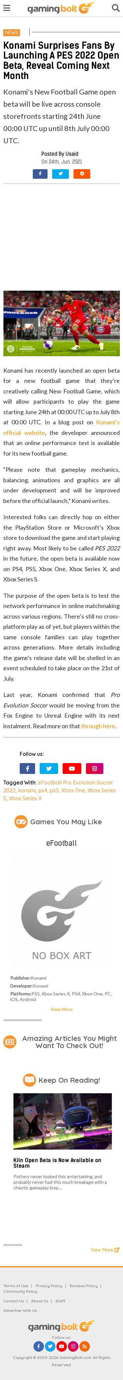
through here (98, 726)
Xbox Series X (25, 798)
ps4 (42, 790)
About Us (39, 1300)
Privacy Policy (49, 1285)
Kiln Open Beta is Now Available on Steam (57, 1163)
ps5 (54, 790)
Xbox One (73, 790)
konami (27, 790)
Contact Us (13, 1300)
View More (62, 1009)
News (11, 33)
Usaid (72, 154)
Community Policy (20, 1291)
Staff (60, 1300)
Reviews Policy (84, 1285)
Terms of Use (16, 1285)
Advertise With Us (20, 1310)
